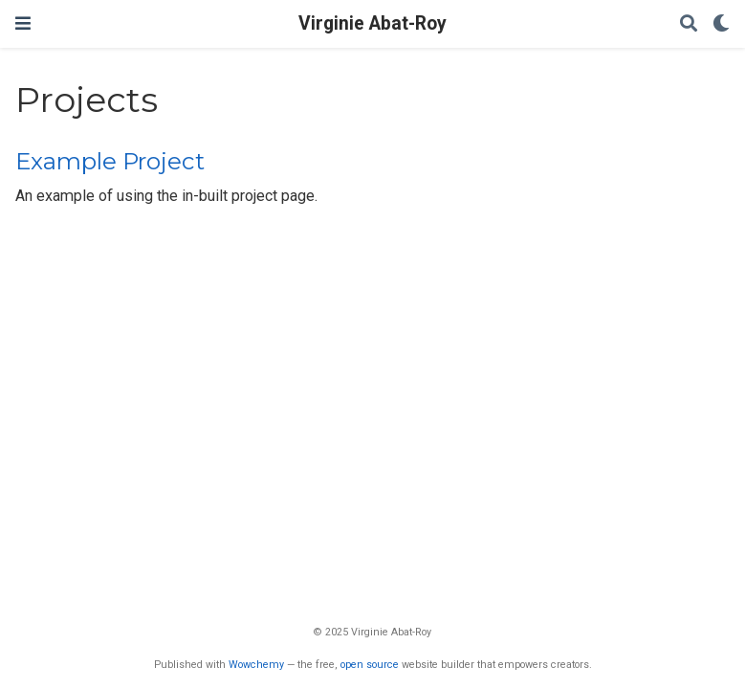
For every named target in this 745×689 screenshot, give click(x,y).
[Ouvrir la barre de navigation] (23, 23)
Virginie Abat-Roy (372, 23)
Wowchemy (256, 664)
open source (369, 664)
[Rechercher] (688, 24)
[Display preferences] (721, 24)
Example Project (110, 161)
